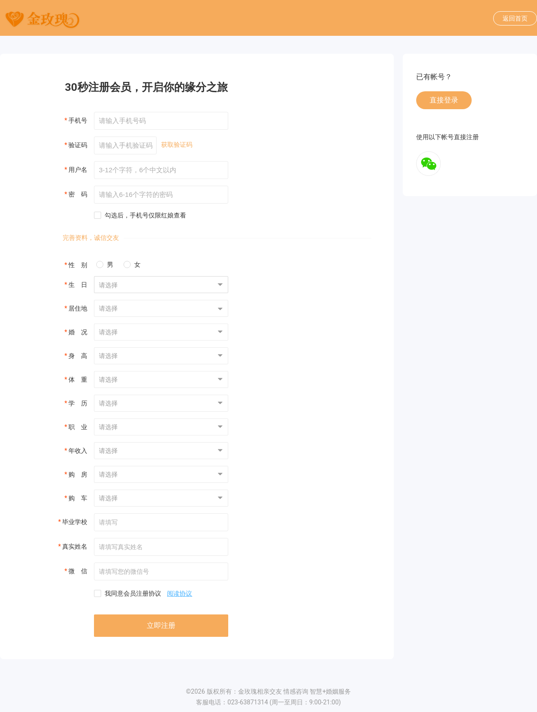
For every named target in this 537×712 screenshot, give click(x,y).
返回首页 (515, 18)
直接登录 (444, 100)
